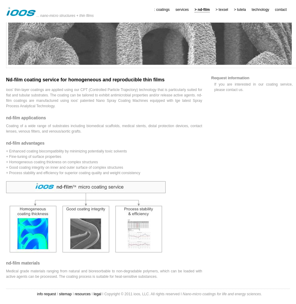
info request (47, 294)
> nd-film (202, 10)
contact (281, 10)
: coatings (162, 10)
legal (98, 294)
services (182, 10)
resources (83, 294)
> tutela (240, 10)
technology (260, 10)
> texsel (221, 10)
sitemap (65, 294)
